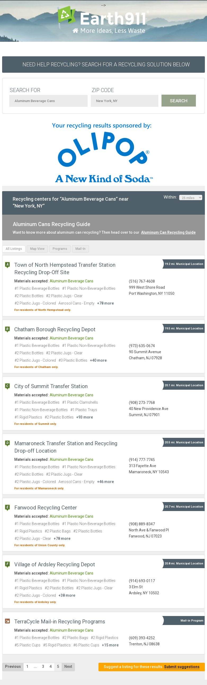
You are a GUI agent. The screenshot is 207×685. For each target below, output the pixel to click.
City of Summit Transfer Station (51, 386)
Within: (183, 197)
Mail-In (80, 249)
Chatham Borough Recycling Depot (55, 329)
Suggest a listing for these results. (152, 667)
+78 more (105, 303)
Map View (37, 249)
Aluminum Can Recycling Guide (168, 232)
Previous (13, 666)
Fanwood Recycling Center (45, 507)
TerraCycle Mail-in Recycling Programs (59, 621)
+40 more (98, 360)
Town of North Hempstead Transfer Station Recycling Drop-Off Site (64, 268)
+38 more (66, 595)
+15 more (110, 645)
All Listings (14, 249)
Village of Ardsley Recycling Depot (54, 564)
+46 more (105, 482)
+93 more (84, 417)
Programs (60, 249)
